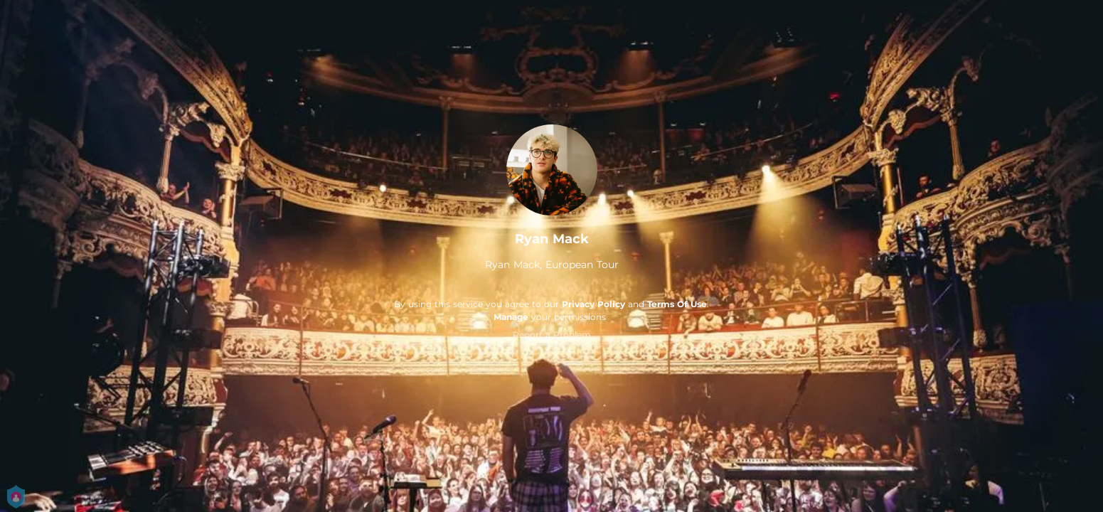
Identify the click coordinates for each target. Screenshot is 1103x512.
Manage (511, 316)
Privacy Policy (593, 304)
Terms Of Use (677, 304)
